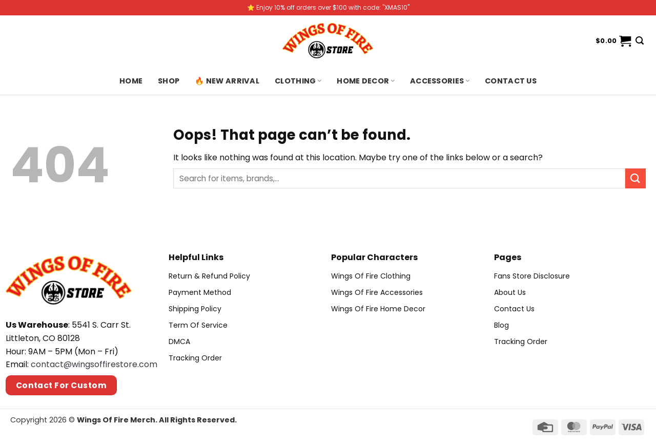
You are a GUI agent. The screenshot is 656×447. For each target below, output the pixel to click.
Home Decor (366, 81)
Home (130, 81)
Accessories (439, 81)
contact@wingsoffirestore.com (94, 364)
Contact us (511, 81)
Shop (168, 81)
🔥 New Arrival (227, 81)
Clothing (298, 81)
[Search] (640, 41)
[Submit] (635, 178)
